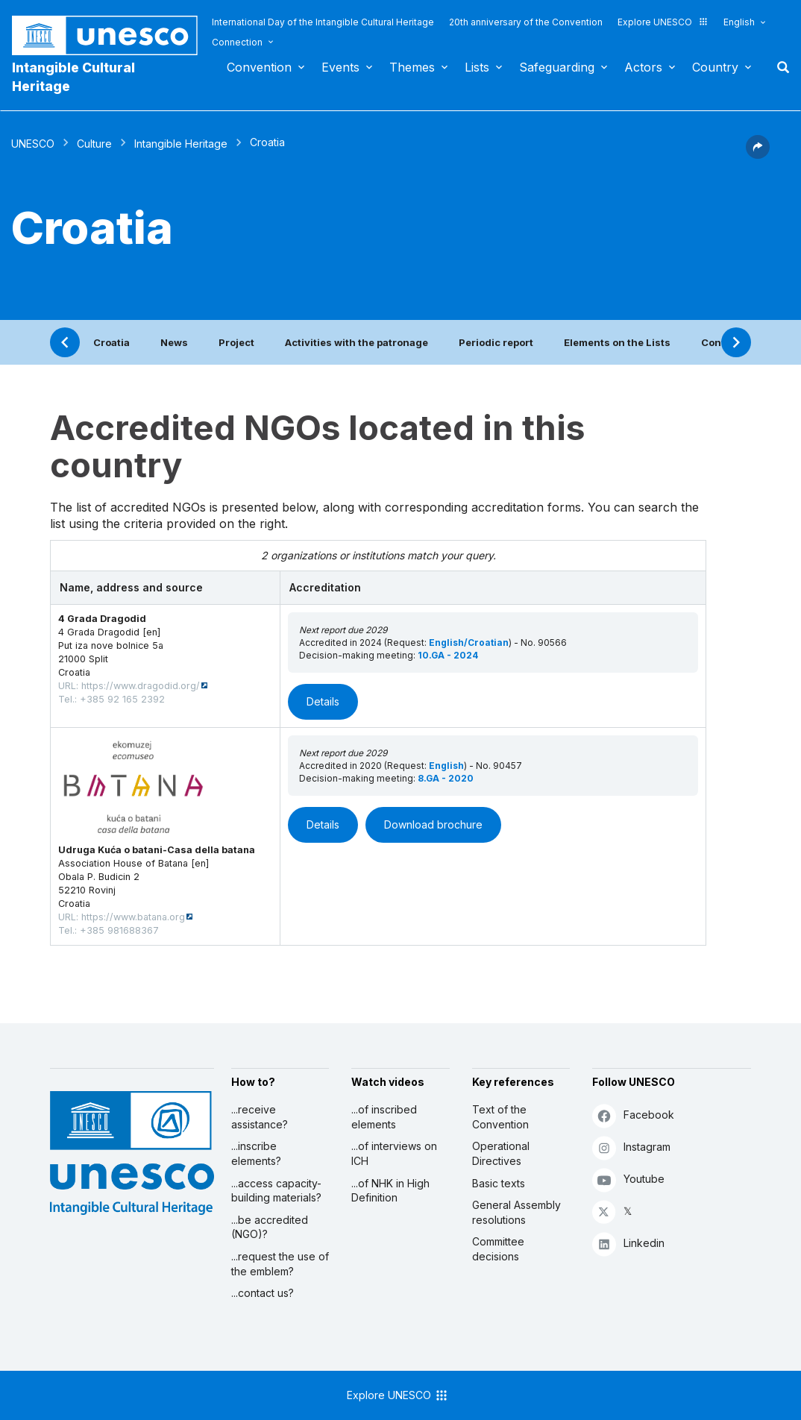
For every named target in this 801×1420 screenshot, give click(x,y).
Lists (477, 67)
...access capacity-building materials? (276, 1190)
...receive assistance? (259, 1117)
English (739, 22)
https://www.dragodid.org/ (140, 685)
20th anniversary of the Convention (526, 22)
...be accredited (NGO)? (269, 1227)
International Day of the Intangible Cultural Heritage (323, 22)
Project (236, 342)
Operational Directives (501, 1153)
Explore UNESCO (663, 22)
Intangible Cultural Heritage (73, 77)
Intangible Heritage (180, 143)
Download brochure (433, 824)
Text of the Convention (500, 1117)
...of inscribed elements (384, 1117)
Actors (643, 67)
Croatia (111, 342)
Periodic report (496, 342)
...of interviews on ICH (394, 1153)
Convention (259, 67)
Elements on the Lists (617, 342)
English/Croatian (469, 642)
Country (715, 67)
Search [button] (778, 67)
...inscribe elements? (256, 1153)
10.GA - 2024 (448, 655)
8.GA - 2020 (446, 778)
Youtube (628, 1179)
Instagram (631, 1147)
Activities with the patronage (356, 342)
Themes (412, 67)
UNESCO (32, 143)
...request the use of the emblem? (280, 1264)
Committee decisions (498, 1249)
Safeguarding (556, 67)
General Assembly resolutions (516, 1212)
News (174, 342)
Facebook (633, 1115)
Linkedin (628, 1243)
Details (323, 701)
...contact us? (262, 1293)
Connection (237, 42)
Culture (94, 143)
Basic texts (498, 1183)
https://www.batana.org (133, 917)
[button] (758, 154)
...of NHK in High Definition (390, 1190)
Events (340, 67)
